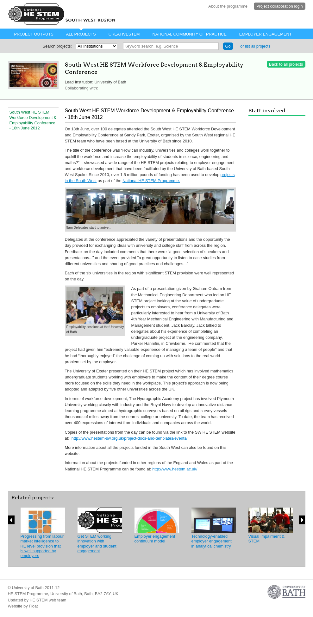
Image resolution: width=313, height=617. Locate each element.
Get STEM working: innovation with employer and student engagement (97, 543)
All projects (81, 34)
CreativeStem (124, 34)
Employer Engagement (265, 34)
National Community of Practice (189, 34)
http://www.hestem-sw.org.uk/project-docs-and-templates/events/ (129, 438)
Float (33, 606)
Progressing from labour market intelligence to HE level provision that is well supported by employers (42, 546)
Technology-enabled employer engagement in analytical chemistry (211, 541)
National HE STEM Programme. (151, 180)
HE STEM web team (48, 600)
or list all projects (255, 46)
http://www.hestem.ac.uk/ (174, 469)
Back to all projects (286, 64)
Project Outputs (33, 34)
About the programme (227, 6)
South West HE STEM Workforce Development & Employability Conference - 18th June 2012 (33, 120)
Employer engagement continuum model (155, 538)
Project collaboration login (279, 6)
